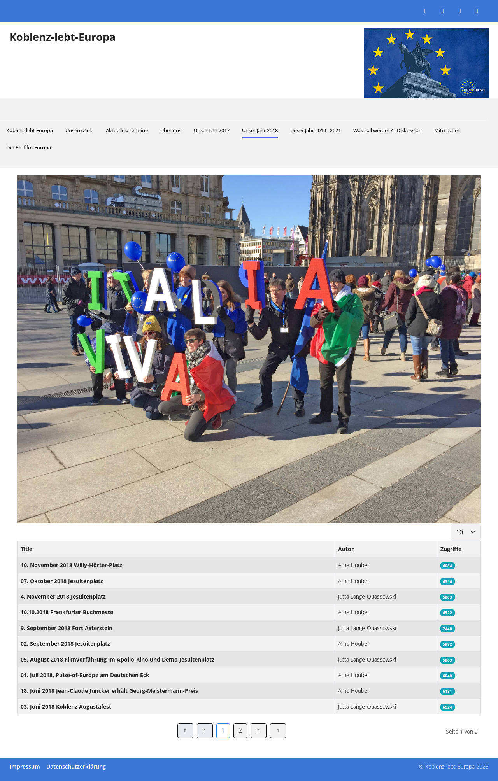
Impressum (24, 766)
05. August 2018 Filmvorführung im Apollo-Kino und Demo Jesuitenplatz (117, 659)
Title (26, 549)
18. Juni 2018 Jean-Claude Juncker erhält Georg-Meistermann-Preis (109, 690)
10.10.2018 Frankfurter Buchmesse (67, 612)
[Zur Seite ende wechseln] (278, 730)
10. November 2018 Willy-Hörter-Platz (71, 565)
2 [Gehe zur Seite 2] (240, 730)
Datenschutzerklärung (76, 766)
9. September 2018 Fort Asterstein (66, 628)
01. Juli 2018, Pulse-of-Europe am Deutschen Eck (85, 675)
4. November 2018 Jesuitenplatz (63, 596)
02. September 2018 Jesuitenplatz (65, 643)
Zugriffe (450, 549)
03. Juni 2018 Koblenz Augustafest (66, 706)
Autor (346, 549)
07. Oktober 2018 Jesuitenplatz (62, 581)
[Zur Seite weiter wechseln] (259, 730)
